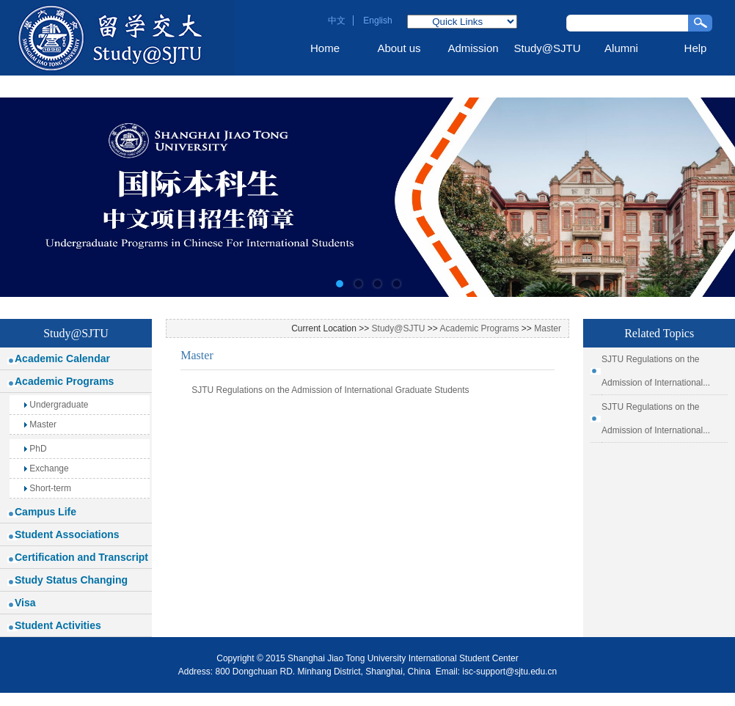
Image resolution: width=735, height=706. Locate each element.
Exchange (46, 468)
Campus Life (45, 512)
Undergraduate (56, 405)
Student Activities (58, 625)
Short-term (47, 488)
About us (398, 48)
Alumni (621, 48)
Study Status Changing (71, 580)
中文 (336, 20)
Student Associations (67, 534)
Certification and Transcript (81, 557)
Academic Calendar (62, 358)
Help (695, 48)
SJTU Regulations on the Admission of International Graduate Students (330, 390)
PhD (35, 449)
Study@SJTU (546, 48)
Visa (25, 602)
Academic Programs (64, 381)
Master (40, 424)
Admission (472, 48)
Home (325, 48)
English (377, 20)
